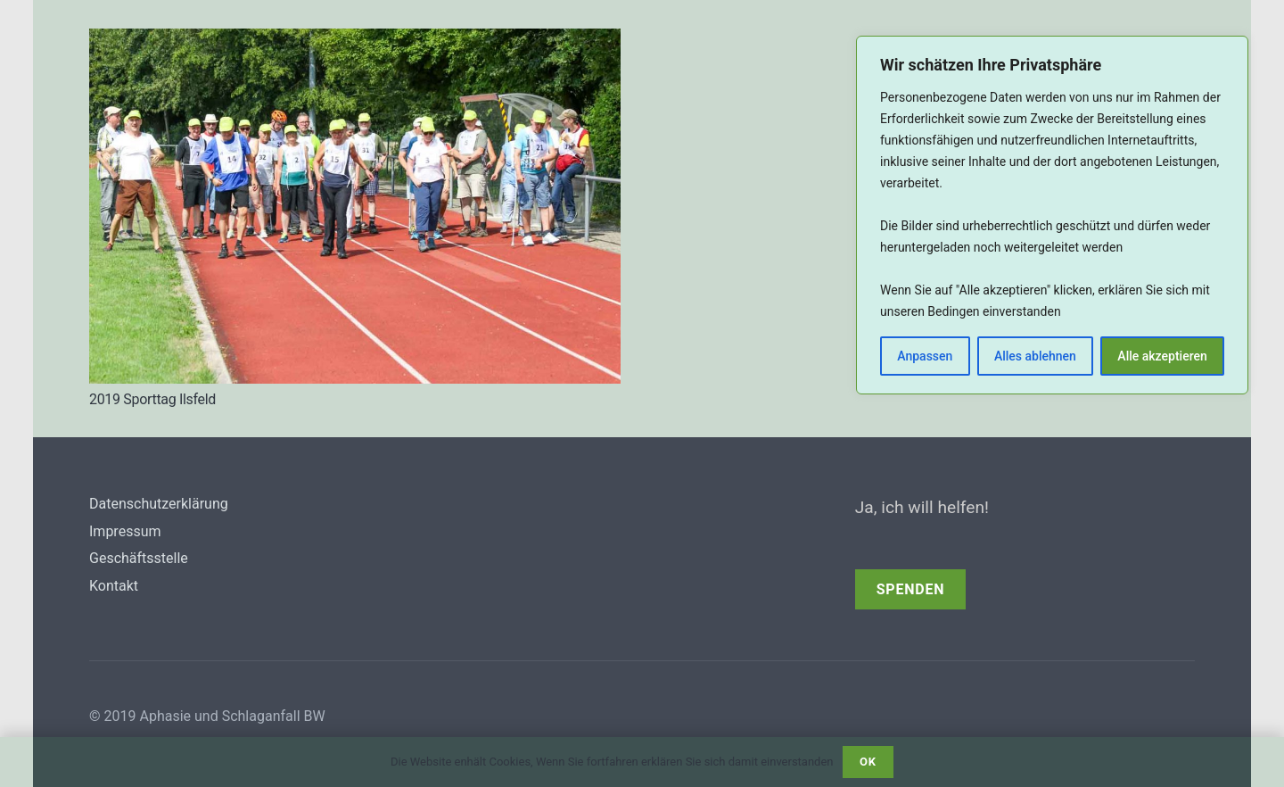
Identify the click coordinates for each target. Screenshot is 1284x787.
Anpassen (924, 356)
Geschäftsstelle (138, 558)
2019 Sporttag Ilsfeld (152, 399)
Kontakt (113, 585)
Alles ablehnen (1035, 356)
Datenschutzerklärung (158, 503)
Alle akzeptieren (1161, 356)
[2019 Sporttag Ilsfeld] (355, 41)
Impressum (125, 531)
